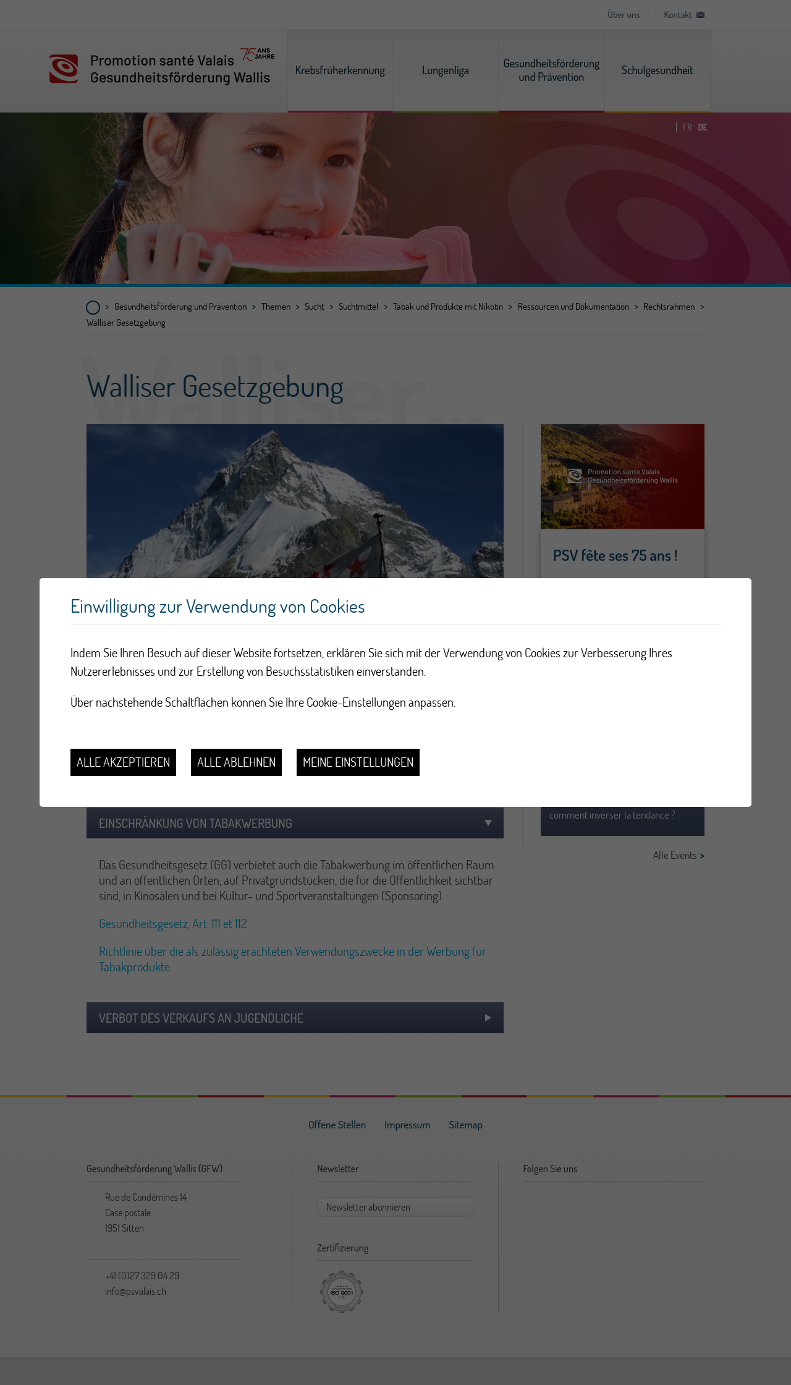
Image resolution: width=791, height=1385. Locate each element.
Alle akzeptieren (123, 762)
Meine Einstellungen (358, 762)
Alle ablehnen (236, 762)
